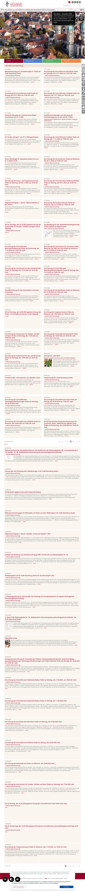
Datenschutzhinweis (18, 887)
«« (59, 441)
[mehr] (32, 82)
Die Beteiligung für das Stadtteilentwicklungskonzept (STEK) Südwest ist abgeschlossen (62, 225)
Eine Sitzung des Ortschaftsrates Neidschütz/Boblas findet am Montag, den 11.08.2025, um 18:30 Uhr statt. (41, 680)
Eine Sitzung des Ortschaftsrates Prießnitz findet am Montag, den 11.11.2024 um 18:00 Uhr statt (61, 138)
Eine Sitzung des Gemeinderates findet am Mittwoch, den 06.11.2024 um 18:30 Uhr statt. (62, 160)
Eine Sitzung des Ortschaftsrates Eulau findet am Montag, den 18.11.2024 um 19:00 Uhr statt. (21, 94)
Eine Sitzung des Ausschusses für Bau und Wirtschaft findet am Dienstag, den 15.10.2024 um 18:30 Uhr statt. (23, 270)
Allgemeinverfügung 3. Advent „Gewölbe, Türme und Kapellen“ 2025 (27, 534)
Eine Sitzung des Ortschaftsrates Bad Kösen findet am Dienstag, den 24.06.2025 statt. (33, 722)
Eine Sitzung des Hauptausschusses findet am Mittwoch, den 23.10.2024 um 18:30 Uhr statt (59, 204)
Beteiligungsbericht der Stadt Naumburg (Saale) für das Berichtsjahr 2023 (29, 575)
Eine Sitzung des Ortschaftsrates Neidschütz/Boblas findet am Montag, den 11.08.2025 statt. (36, 701)
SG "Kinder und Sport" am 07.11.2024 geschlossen (21, 137)
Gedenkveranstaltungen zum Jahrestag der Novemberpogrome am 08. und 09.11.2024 (58, 116)
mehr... (57, 461)
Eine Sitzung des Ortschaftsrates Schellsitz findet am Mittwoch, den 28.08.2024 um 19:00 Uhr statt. (22, 422)
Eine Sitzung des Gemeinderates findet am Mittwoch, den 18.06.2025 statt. (30, 763)
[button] (17, 879)
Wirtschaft (30, 61)
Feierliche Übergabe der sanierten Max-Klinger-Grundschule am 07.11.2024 (21, 116)
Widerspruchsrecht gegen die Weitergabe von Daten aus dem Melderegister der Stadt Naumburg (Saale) (40, 513)
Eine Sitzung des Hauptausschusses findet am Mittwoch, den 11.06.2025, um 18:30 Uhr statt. (36, 847)
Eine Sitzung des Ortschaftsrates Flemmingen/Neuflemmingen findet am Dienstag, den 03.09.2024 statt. (21, 401)
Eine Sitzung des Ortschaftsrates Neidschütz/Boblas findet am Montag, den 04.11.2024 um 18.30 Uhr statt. (61, 183)
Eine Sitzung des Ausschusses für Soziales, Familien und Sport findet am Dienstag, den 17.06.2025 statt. (39, 784)
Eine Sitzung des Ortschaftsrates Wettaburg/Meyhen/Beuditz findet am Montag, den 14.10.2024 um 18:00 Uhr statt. (61, 270)
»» (79, 441)
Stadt (9, 61)
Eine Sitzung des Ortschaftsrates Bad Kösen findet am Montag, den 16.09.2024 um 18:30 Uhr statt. (61, 335)
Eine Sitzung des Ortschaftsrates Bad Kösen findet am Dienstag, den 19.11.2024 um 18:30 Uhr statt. (61, 72)
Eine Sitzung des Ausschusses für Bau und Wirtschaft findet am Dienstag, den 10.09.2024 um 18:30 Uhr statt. (23, 358)
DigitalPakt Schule (11, 638)
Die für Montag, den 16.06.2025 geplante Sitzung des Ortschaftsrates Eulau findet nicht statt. (36, 803)
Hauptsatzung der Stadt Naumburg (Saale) (58, 378)
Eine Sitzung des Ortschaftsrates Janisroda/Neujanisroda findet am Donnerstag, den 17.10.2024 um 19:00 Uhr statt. (22, 248)
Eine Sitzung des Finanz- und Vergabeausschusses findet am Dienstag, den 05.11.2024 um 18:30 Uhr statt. (21, 183)
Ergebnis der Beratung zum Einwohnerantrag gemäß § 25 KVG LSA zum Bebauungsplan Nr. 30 (36, 555)
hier (46, 878)
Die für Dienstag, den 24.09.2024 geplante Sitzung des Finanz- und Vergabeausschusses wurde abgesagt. (23, 313)
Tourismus (49, 61)
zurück (6, 444)
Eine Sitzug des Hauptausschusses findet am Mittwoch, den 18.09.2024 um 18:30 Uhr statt (59, 313)
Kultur (66, 61)
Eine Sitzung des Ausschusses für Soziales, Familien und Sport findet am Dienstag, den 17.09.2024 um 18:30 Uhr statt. (22, 336)
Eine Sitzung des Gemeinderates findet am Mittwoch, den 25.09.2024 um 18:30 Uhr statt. (62, 291)
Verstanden (67, 887)
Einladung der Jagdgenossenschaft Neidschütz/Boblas (23, 492)
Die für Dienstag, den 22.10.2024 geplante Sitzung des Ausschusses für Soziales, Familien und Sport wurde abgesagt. (23, 226)
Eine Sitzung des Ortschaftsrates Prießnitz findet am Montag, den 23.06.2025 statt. (32, 742)
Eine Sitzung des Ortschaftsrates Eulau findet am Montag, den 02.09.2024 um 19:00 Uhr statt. (60, 400)
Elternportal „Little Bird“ (52, 356)
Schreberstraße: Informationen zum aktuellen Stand (22, 378)
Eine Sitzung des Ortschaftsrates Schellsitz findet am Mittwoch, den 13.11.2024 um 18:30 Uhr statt (61, 94)
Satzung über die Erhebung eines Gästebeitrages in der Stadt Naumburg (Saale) (31, 471)
